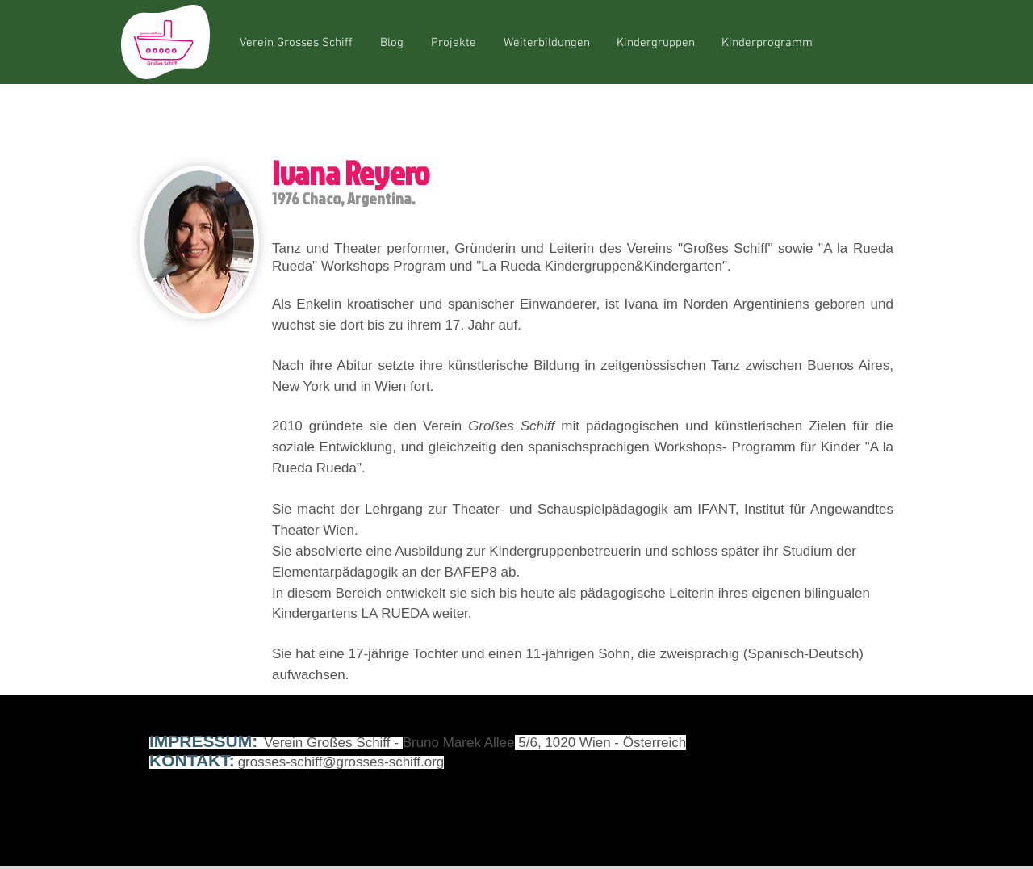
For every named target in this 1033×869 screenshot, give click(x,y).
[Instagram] (870, 751)
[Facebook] (791, 751)
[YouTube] (830, 751)
